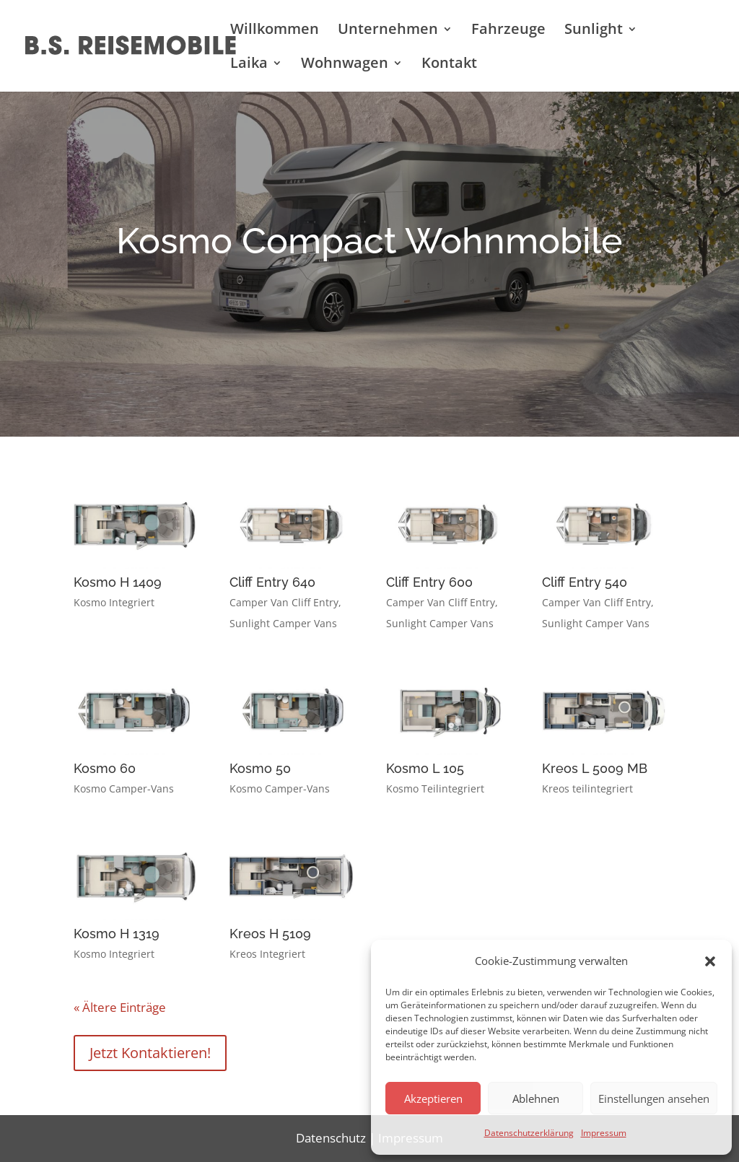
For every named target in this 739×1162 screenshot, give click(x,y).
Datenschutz (331, 1138)
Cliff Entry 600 (429, 582)
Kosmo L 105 (425, 768)
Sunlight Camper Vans (283, 623)
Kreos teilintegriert (587, 788)
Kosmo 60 (105, 768)
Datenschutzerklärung (529, 1133)
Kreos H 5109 (270, 933)
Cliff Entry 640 (272, 582)
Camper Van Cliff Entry (283, 602)
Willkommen (274, 31)
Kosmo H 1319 (116, 933)
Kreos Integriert (267, 954)
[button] (710, 961)
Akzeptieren (433, 1098)
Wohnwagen (344, 65)
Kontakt (449, 65)
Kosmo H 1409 (118, 582)
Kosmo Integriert (114, 602)
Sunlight (593, 31)
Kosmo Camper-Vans (124, 788)
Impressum (603, 1133)
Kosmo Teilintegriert (435, 788)
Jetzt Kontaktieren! (150, 1052)
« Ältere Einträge (120, 1007)
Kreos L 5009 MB (594, 768)
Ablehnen (535, 1098)
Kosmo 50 (260, 768)
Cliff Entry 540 (584, 582)
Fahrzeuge (508, 31)
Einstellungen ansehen (653, 1098)
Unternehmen (388, 31)
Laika (249, 65)
